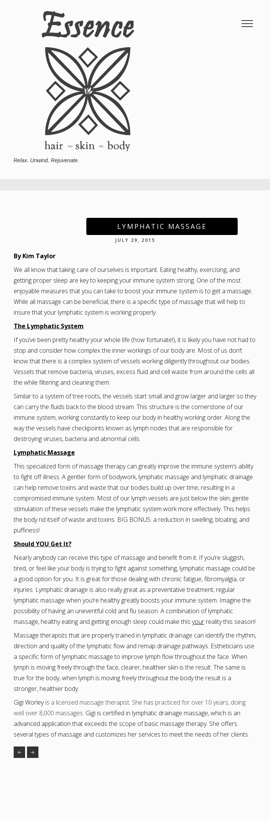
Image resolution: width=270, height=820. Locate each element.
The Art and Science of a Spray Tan (32, 752)
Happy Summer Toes (19, 752)
